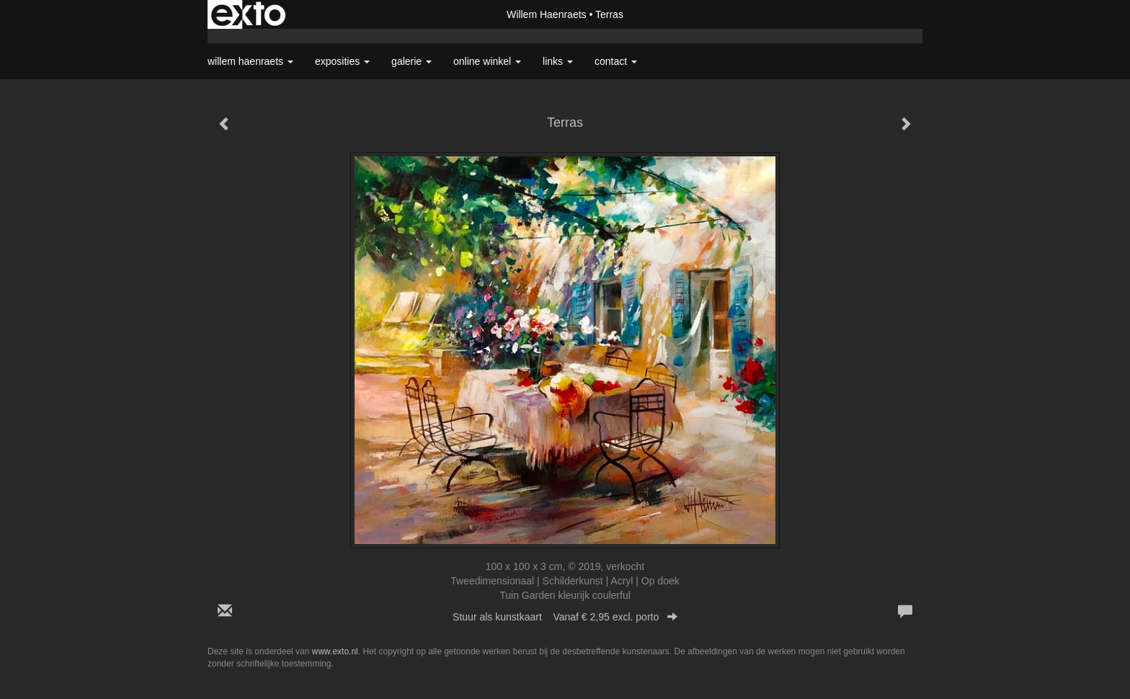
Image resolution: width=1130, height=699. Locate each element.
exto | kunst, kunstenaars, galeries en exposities (248, 14)
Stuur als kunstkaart (565, 617)
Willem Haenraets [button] (250, 61)
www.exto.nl (335, 651)
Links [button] (558, 61)
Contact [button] (616, 61)
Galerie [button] (411, 61)
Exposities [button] (342, 61)
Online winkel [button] (487, 61)
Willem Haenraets (546, 14)
